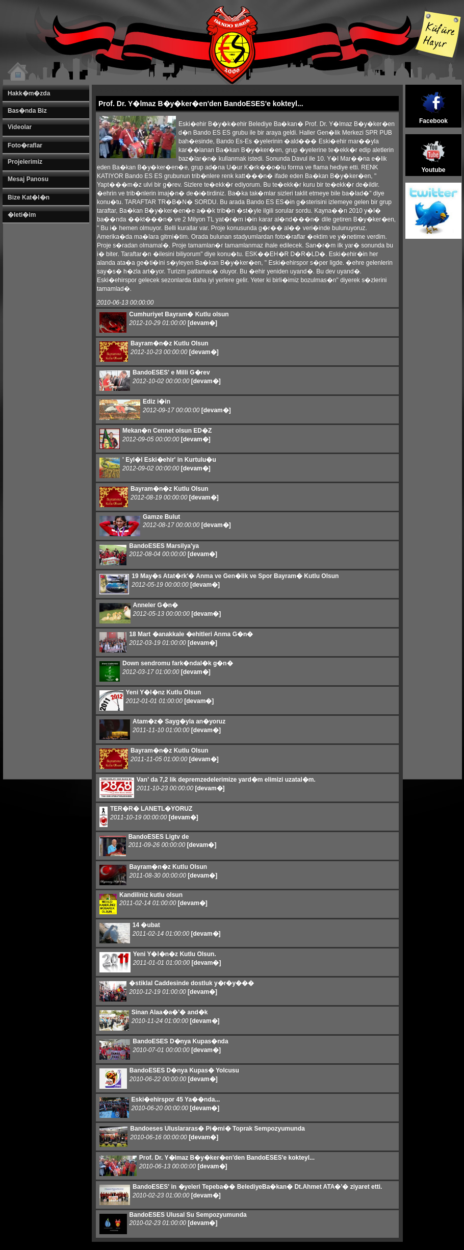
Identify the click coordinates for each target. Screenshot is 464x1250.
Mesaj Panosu (28, 179)
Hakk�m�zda (29, 93)
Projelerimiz (25, 161)
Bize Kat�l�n (28, 197)
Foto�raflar (25, 145)
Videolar (20, 127)
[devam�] (202, 323)
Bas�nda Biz (27, 110)
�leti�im (22, 214)
